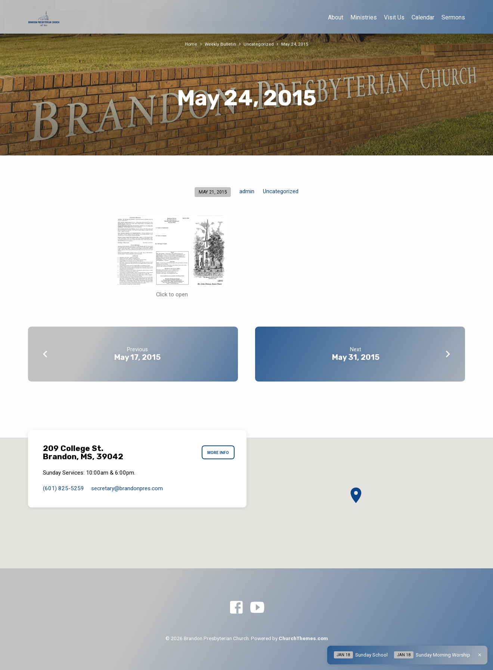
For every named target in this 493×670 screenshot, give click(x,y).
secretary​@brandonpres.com (127, 488)
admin (246, 191)
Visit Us (394, 17)
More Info (216, 452)
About (335, 17)
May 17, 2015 (137, 357)
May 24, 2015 (296, 44)
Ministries (363, 17)
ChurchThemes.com (303, 638)
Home (189, 44)
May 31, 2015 (355, 357)
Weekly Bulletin (220, 44)
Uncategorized (258, 44)
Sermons (453, 17)
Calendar (423, 17)
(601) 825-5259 (63, 488)
